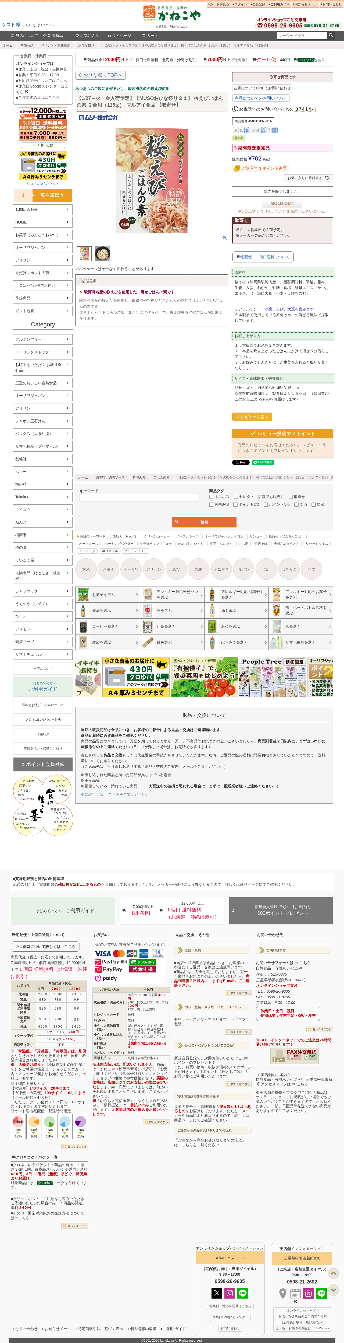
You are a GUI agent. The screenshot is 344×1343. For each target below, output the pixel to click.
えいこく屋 (24, 560)
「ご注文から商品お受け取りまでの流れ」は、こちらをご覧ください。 (210, 1142)
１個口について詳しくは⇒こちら (47, 946)
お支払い (101, 935)
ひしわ (21, 616)
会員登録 (258, 4)
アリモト (22, 629)
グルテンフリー (28, 339)
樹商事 (21, 535)
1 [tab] (185, 702)
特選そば (261, 544)
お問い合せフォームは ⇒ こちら (283, 963)
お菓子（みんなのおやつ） (37, 235)
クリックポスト (26, 1199)
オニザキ (221, 569)
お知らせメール (306, 4)
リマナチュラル (28, 654)
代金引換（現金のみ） (110, 1002)
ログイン (48, 25)
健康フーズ (24, 642)
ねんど (21, 522)
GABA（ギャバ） (125, 536)
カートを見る (219, 4)
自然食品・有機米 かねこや (279, 968)
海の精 (21, 484)
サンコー (256, 536)
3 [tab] (193, 702)
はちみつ (288, 569)
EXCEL (312, 1056)
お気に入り (87, 35)
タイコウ (22, 509)
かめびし (176, 569)
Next (326, 680)
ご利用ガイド (280, 4)
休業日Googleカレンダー (230, 1317)
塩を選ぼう (39, 195)
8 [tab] (212, 702)
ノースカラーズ (187, 536)
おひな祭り (86, 45)
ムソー (21, 471)
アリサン (22, 260)
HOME (21, 222)
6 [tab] (204, 702)
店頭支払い (102, 1058)
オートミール (88, 544)
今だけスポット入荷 (32, 273)
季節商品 (26, 45)
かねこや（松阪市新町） (120, 1069)
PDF (296, 1056)
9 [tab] (215, 702)
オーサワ (131, 569)
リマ (311, 569)
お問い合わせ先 (270, 935)
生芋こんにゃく (221, 544)
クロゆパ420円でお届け (35, 285)
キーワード (89, 491)
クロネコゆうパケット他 (34, 1157)
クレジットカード (106, 1015)
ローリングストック (32, 352)
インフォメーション (230, 1248)
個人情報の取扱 (143, 1329)
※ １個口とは (43, 145)
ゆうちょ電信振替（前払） (106, 1027)
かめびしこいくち (191, 544)
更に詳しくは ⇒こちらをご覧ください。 (115, 794)
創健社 (21, 459)
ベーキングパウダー (119, 544)
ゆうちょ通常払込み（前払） (108, 1036)
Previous (81, 680)
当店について (24, 35)
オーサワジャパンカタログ (224, 536)
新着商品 (53, 35)
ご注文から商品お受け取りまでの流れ (204, 1130)
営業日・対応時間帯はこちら (230, 1306)
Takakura (23, 497)
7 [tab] (208, 702)
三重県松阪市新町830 (302, 1258)
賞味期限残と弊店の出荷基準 (198, 1096)
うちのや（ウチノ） (32, 604)
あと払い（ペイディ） (110, 1053)
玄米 (168, 544)
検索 (331, 35)
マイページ (119, 35)
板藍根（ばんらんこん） (286, 536)
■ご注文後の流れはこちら (38, 97)
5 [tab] (200, 702)
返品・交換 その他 (192, 935)
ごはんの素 (161, 477)
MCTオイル (109, 551)
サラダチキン (149, 544)
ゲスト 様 (11, 24)
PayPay (99, 1020)
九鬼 (198, 569)
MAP (300, 980)
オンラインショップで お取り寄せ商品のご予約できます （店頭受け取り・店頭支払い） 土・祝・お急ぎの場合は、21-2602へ (302, 1319)
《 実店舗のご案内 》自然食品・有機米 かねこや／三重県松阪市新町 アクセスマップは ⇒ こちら (294, 1079)
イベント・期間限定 (55, 45)
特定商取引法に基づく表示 (100, 1329)
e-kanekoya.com (230, 1257)
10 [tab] (219, 702)
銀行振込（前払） (100, 1045)
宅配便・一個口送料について (265, 257)
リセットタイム (317, 544)
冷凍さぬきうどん (286, 544)
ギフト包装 (24, 311)
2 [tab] (189, 702)
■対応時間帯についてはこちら (41, 80)
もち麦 (243, 544)
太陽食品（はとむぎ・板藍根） (37, 576)
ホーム (8, 45)
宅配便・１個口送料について (38, 935)
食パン (243, 569)
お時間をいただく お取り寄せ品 (38, 367)
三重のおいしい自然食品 (36, 383)
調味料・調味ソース (110, 477)
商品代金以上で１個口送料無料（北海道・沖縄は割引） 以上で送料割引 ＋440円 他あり (204, 59)
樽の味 (21, 547)
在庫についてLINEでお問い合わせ (262, 88)
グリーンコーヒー (157, 536)
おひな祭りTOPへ (102, 75)
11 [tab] (223, 702)
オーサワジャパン (30, 247)
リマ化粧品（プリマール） (37, 446)
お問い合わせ (332, 4)
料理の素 (138, 477)
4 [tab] (197, 702)
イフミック (87, 551)
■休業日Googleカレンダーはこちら (42, 89)
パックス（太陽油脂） (34, 433)
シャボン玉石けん (30, 421)
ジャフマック (26, 591)
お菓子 (108, 569)
